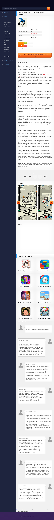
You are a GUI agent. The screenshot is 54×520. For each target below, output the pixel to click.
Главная (5, 12)
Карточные (6, 29)
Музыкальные (7, 38)
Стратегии (6, 49)
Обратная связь (7, 60)
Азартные (6, 31)
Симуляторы (7, 47)
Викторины (6, 51)
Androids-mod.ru (30, 516)
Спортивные (7, 56)
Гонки (5, 42)
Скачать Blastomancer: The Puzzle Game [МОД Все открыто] (36, 55)
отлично (28, 43)
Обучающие (7, 35)
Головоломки (7, 40)
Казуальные (7, 33)
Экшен (5, 20)
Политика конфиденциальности (9, 65)
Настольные (7, 26)
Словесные (6, 54)
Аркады (5, 24)
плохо (27, 46)
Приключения (7, 22)
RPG (5, 45)
